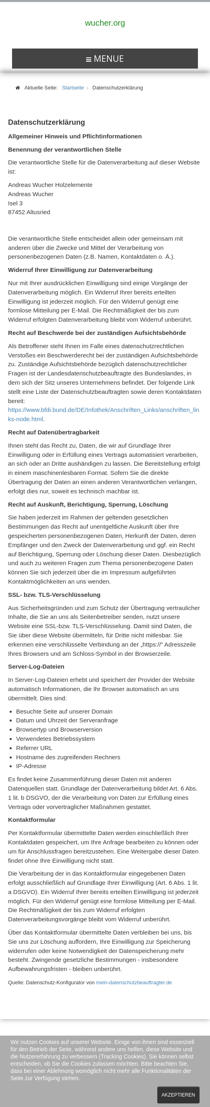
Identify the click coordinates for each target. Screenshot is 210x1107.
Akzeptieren (178, 1095)
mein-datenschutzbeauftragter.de (134, 982)
